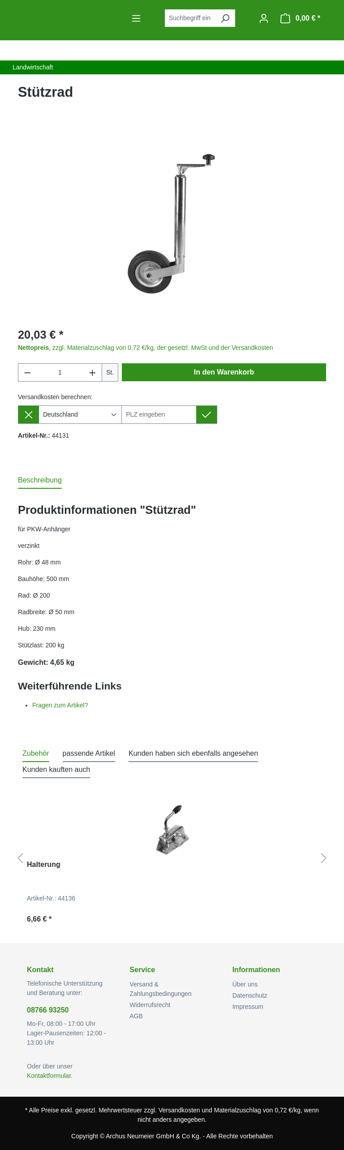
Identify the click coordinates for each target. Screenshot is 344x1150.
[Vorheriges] (20, 858)
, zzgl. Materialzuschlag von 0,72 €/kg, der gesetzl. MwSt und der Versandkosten (145, 347)
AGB (136, 1016)
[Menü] (136, 18)
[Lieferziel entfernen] (28, 414)
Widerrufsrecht (149, 1004)
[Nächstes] (324, 858)
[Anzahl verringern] (27, 372)
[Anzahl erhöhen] (92, 372)
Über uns (245, 984)
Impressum (247, 1006)
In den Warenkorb (224, 372)
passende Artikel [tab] (89, 753)
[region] (172, 222)
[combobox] (190, 18)
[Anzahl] (60, 372)
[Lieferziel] (159, 414)
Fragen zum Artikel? (60, 705)
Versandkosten (179, 1110)
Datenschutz (249, 995)
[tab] (40, 481)
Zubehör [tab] (35, 753)
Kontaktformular (49, 1075)
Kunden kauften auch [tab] (56, 769)
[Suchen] (225, 18)
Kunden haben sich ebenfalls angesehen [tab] (193, 753)
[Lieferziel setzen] (206, 414)
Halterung (43, 864)
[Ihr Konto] (264, 18)
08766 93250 (48, 1010)
